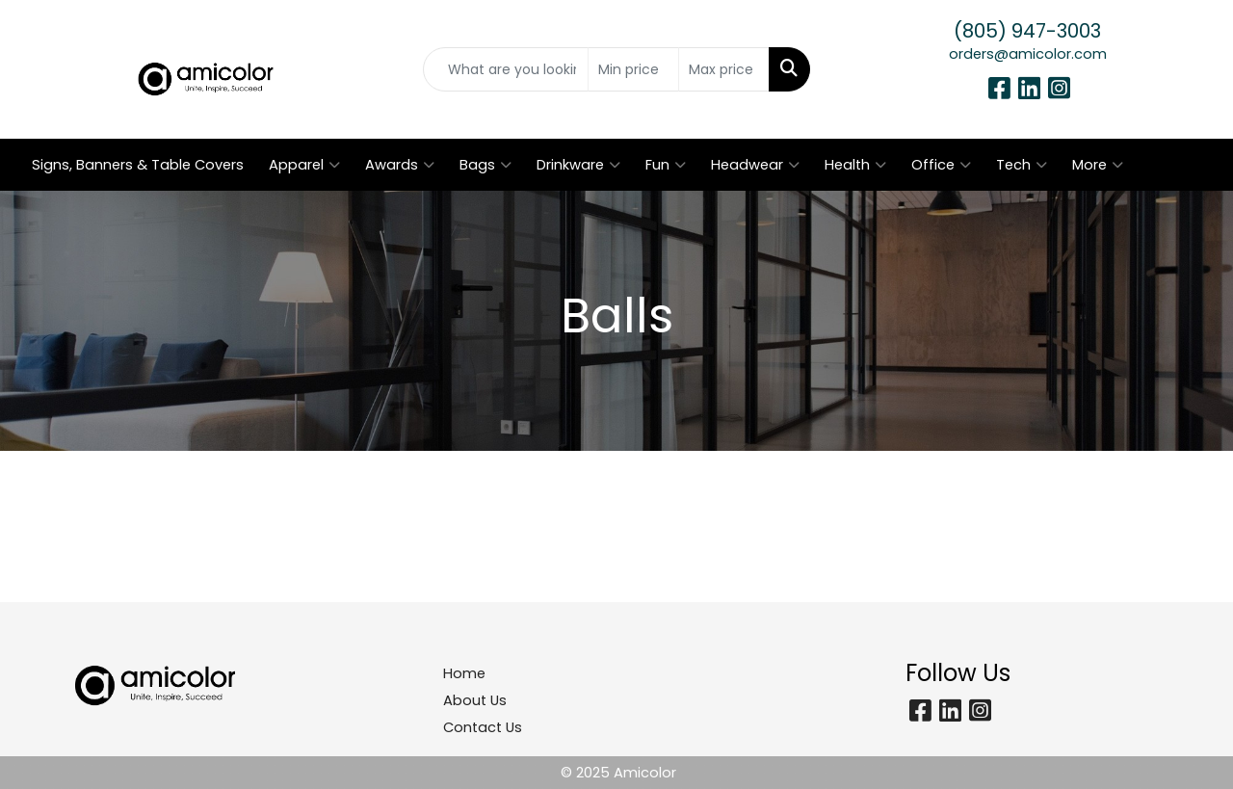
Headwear (755, 164)
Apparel (304, 164)
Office (941, 164)
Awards (399, 164)
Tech (1021, 164)
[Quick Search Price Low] (633, 69)
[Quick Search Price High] (724, 69)
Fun (665, 164)
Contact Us (482, 727)
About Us (475, 700)
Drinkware (578, 164)
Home (464, 673)
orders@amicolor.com (1028, 54)
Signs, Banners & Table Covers (138, 164)
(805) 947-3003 (1027, 30)
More (1097, 164)
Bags (485, 164)
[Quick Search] (506, 69)
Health (855, 164)
